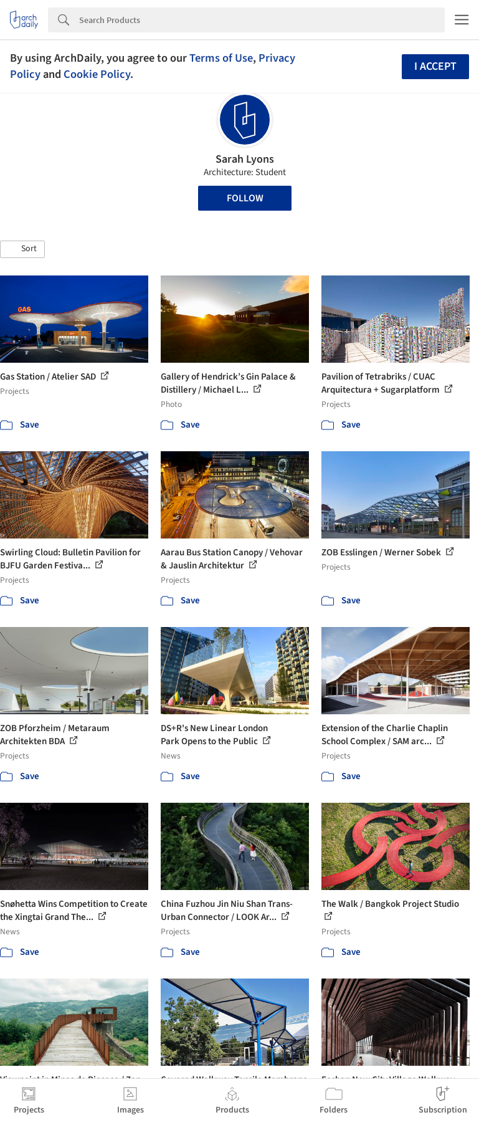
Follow (245, 198)
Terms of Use (221, 58)
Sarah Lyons (245, 159)
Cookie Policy (97, 74)
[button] (22, 249)
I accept (435, 66)
